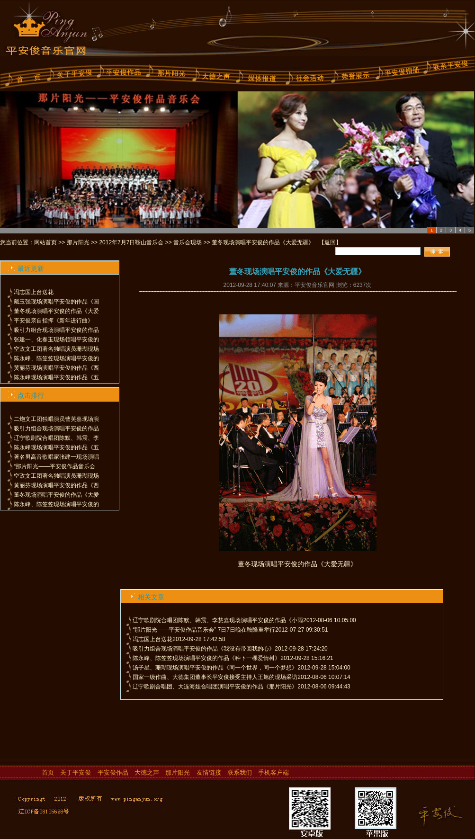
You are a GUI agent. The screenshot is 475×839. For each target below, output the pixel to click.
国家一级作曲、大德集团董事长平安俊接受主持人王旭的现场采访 (215, 677)
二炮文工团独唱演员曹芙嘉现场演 (56, 419)
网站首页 (45, 242)
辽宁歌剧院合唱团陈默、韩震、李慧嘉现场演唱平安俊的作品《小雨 (218, 620)
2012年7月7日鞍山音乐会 (131, 242)
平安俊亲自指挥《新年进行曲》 (53, 320)
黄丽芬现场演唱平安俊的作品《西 (56, 368)
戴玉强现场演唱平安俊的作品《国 (56, 301)
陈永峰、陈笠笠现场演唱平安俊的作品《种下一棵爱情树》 (206, 658)
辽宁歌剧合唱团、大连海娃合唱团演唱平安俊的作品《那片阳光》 (215, 686)
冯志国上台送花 (34, 292)
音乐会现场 (187, 242)
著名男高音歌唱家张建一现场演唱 (56, 457)
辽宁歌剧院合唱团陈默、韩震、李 (56, 438)
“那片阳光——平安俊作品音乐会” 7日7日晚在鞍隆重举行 (204, 629)
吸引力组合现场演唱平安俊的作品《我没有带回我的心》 (204, 648)
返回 (330, 242)
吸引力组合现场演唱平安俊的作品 (56, 330)
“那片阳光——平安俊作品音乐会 (54, 466)
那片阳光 (78, 242)
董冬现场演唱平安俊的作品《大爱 (56, 311)
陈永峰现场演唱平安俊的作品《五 (56, 377)
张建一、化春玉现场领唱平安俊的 (56, 339)
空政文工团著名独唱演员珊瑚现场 (56, 349)
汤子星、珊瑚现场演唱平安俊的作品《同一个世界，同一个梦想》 (215, 667)
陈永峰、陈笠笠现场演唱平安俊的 (56, 358)
